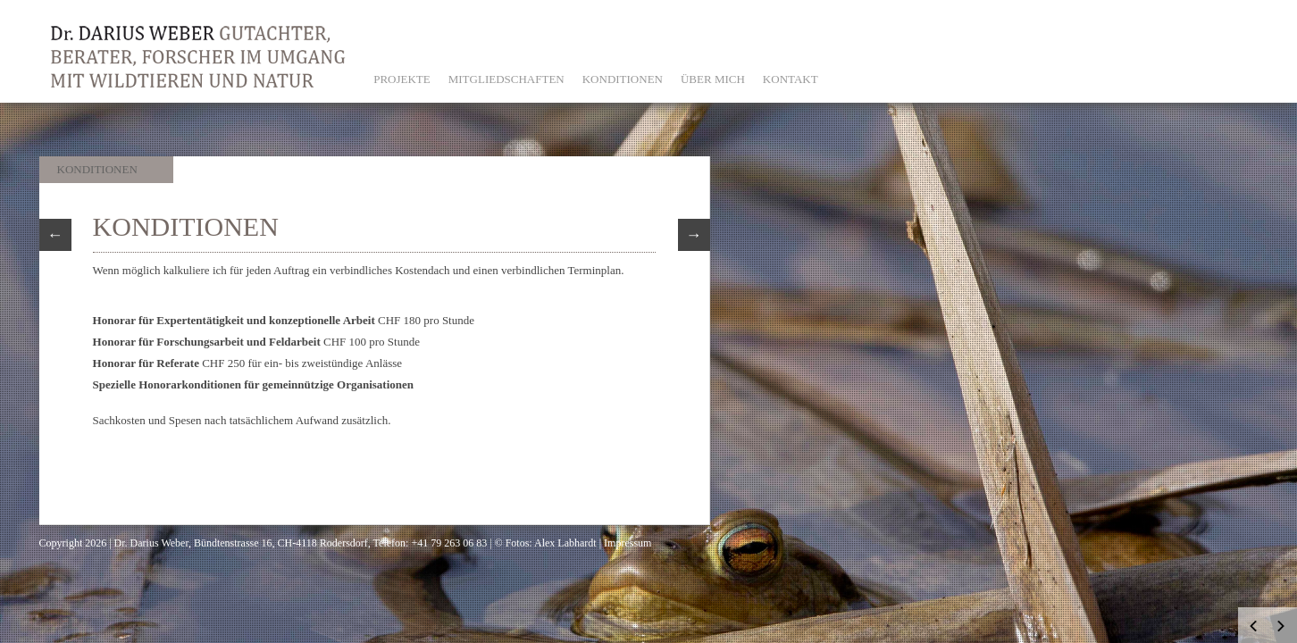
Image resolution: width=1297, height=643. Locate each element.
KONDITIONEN (622, 79)
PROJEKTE (402, 79)
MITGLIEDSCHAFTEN (506, 79)
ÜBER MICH (713, 79)
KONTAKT (790, 79)
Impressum (627, 543)
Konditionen (97, 169)
